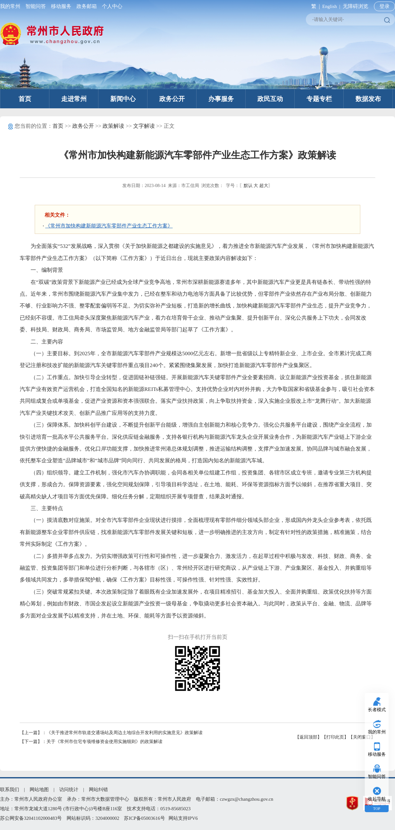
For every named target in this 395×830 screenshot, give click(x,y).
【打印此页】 (335, 737)
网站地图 (39, 789)
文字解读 (144, 126)
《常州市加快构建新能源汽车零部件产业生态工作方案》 (109, 225)
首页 (24, 98)
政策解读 (113, 126)
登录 (384, 6)
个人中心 (110, 6)
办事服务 (221, 98)
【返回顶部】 (308, 737)
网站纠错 (98, 789)
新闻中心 (123, 98)
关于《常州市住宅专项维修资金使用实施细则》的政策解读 (104, 741)
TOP (376, 808)
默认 (248, 185)
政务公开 (172, 98)
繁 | (314, 6)
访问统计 (68, 789)
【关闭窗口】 (361, 737)
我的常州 (11, 6)
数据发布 (368, 98)
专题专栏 (319, 98)
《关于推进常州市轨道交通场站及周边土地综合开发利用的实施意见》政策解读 (125, 732)
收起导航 (377, 799)
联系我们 (9, 789)
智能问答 (35, 6)
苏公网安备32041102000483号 (31, 818)
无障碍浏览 (355, 6)
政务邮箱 (86, 6)
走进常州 (74, 98)
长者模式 (377, 709)
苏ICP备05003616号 (144, 818)
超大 (263, 185)
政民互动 (270, 98)
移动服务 (61, 6)
